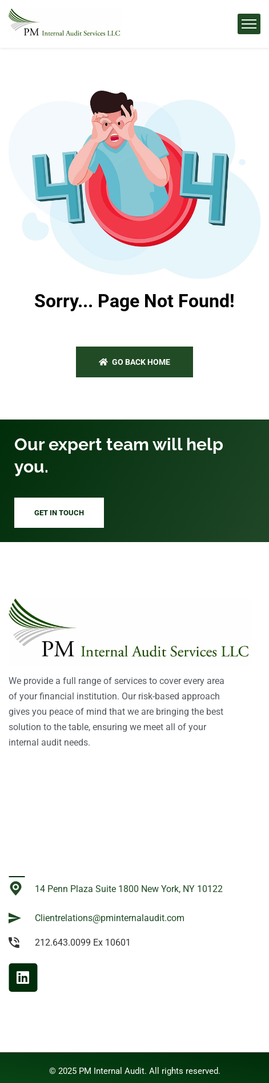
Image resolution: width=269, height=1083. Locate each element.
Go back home (134, 362)
